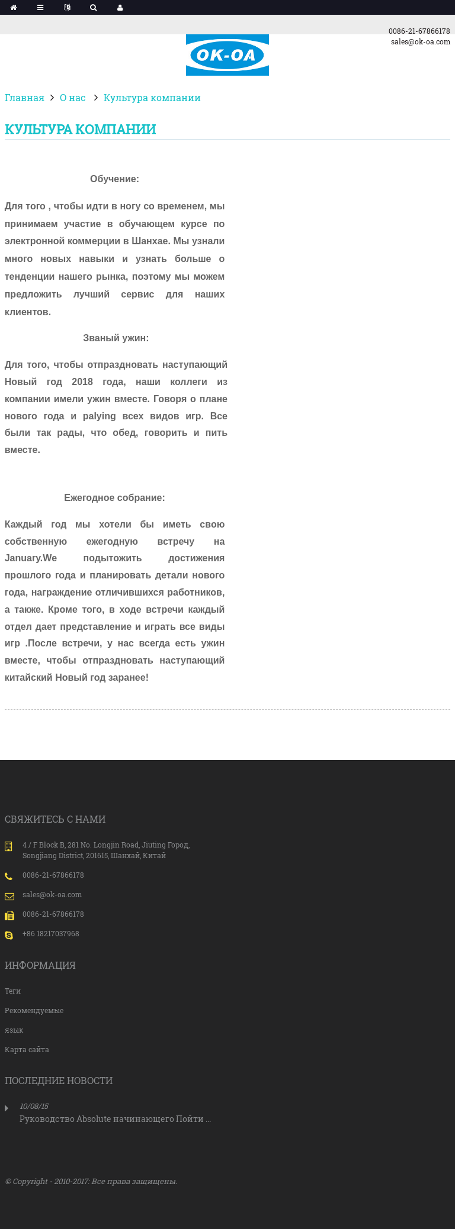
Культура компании (152, 97)
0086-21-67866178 (419, 30)
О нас (73, 97)
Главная (24, 97)
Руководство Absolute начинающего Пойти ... (115, 1118)
